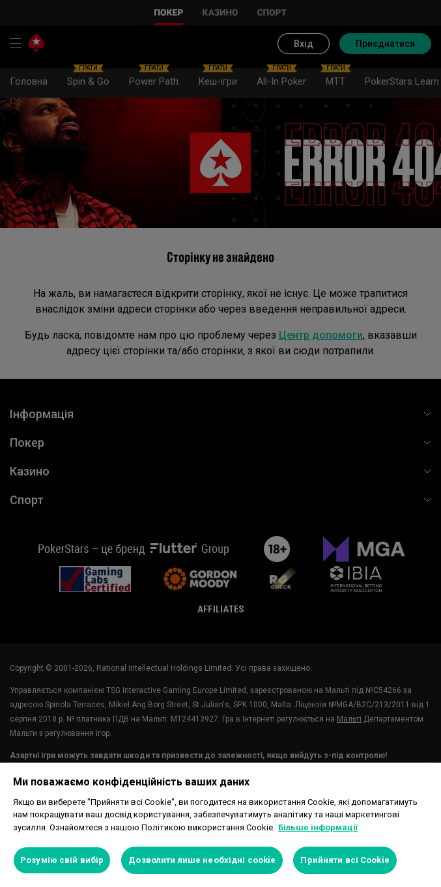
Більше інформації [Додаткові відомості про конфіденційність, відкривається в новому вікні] (318, 827)
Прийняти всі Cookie (344, 860)
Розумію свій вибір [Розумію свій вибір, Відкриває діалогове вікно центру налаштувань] (62, 860)
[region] (220, 825)
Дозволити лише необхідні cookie (202, 860)
